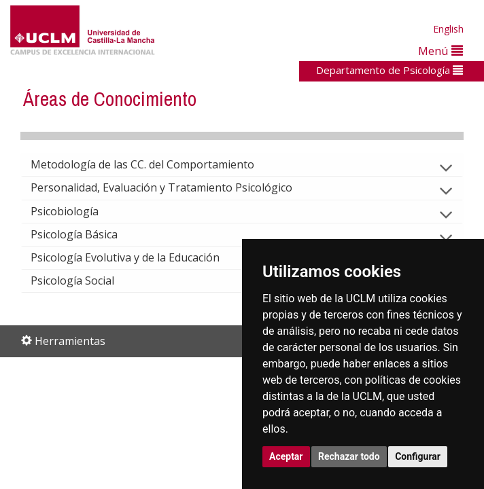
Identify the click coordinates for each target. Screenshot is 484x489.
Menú (440, 50)
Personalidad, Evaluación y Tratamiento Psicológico (172, 187)
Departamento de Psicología (389, 70)
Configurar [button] (417, 456)
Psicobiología (75, 211)
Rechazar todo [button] (349, 456)
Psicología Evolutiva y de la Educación (136, 257)
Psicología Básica (85, 234)
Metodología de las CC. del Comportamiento (153, 164)
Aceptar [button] (286, 456)
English (448, 28)
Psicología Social (83, 280)
